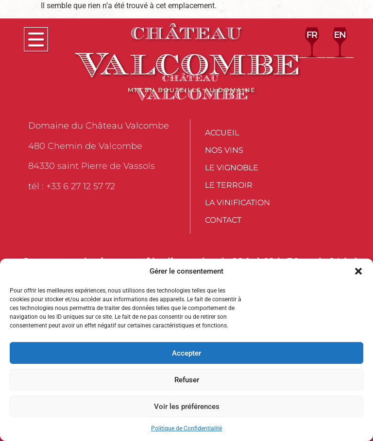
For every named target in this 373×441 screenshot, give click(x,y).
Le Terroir (229, 185)
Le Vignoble (231, 167)
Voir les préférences (187, 406)
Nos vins (224, 150)
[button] (358, 271)
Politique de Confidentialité (186, 428)
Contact (223, 220)
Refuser (186, 380)
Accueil (222, 132)
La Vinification (237, 202)
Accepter (186, 353)
